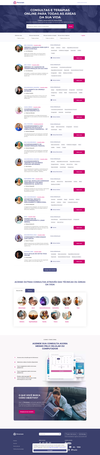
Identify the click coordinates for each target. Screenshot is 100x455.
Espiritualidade (33, 321)
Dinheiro (22, 321)
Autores (15, 440)
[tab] (19, 290)
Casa (78, 308)
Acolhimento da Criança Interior (34, 90)
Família (44, 321)
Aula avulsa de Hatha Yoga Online (35, 254)
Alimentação (21, 308)
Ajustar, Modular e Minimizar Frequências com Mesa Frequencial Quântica (36, 182)
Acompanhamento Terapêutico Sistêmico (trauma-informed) (33, 162)
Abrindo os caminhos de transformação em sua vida (36, 67)
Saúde (67, 321)
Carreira (67, 308)
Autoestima (55, 308)
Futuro (55, 321)
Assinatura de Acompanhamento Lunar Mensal (34, 220)
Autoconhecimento (45, 308)
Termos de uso (16, 446)
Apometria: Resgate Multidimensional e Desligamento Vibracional (35, 200)
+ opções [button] (83, 35)
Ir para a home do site (82, 2)
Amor (33, 308)
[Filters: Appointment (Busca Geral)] (46, 26)
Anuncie (15, 443)
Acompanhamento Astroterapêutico (32, 110)
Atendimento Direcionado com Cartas (35, 237)
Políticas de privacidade (18, 449)
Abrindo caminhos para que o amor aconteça (36, 48)
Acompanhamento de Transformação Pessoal (34, 145)
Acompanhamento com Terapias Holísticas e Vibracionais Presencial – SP (36, 127)
